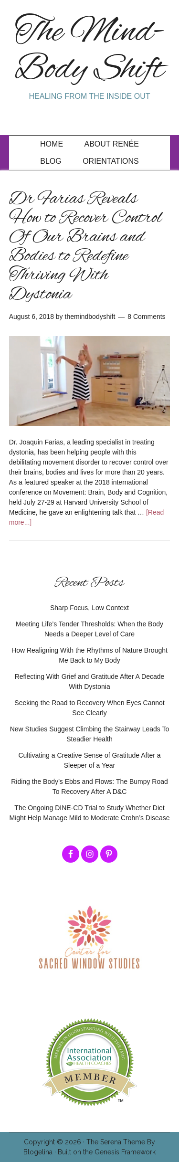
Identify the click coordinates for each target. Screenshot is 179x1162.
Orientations (111, 161)
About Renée (111, 144)
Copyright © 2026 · (55, 1142)
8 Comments (146, 316)
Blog (50, 161)
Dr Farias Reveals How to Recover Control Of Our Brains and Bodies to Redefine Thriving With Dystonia (85, 246)
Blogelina (38, 1152)
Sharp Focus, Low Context (89, 608)
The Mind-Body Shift (90, 51)
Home (51, 144)
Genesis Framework (125, 1152)
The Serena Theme (115, 1142)
